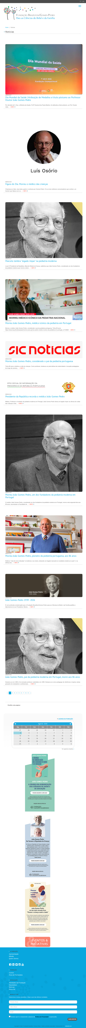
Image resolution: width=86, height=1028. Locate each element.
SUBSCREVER (72, 1019)
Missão (11, 956)
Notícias (11, 987)
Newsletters (13, 985)
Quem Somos (13, 958)
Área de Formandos (16, 975)
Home (7, 27)
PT (80, 1)
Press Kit (12, 989)
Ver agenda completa (67, 749)
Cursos (11, 973)
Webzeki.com (68, 1026)
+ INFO (12, 107)
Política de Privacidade (42, 1016)
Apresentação (13, 954)
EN (83, 1)
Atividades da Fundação (17, 983)
